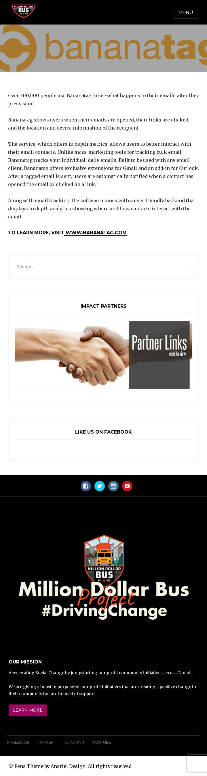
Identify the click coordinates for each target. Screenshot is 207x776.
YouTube (101, 742)
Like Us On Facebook (103, 432)
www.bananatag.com (95, 232)
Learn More (28, 710)
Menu (185, 12)
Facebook (18, 742)
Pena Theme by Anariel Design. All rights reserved (73, 766)
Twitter (46, 742)
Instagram (73, 742)
